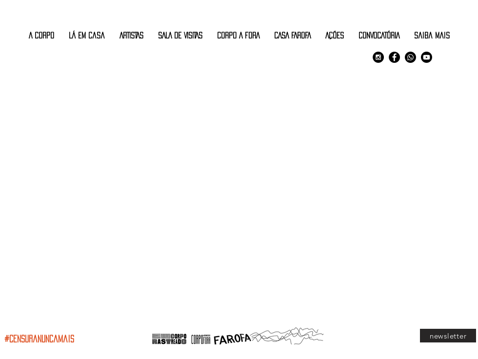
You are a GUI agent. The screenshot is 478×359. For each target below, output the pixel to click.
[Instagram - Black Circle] (378, 57)
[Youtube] (426, 57)
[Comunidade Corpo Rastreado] (410, 57)
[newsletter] (448, 335)
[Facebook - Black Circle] (394, 57)
